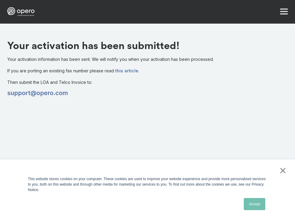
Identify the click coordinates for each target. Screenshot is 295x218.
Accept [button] (254, 204)
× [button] (282, 170)
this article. (127, 70)
